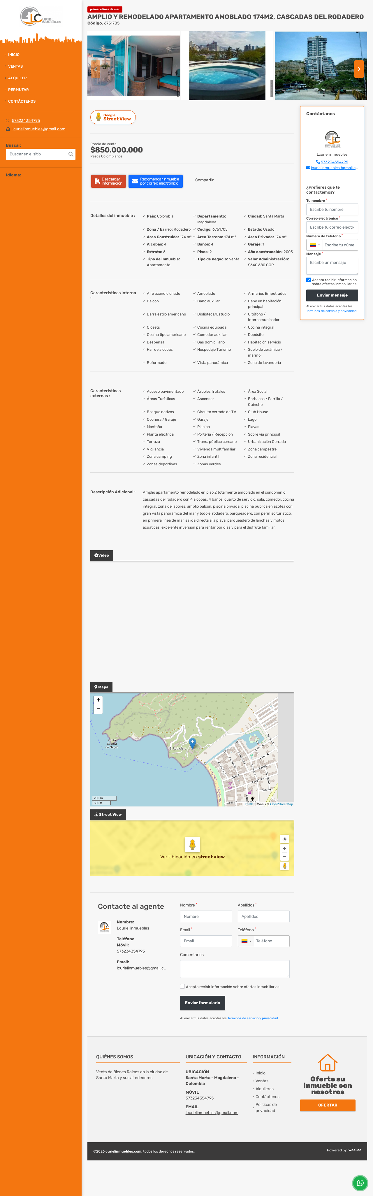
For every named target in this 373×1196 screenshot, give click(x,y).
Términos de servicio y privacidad (253, 1018)
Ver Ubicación (175, 857)
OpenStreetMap (281, 804)
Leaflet (249, 804)
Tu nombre (316, 200)
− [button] (98, 709)
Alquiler (17, 78)
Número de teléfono (324, 236)
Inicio (14, 54)
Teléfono (247, 929)
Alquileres (265, 1088)
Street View (114, 117)
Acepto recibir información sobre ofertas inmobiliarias (232, 987)
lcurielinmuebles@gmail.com (39, 129)
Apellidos (247, 905)
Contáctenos (22, 101)
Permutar (18, 89)
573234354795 (26, 120)
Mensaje (314, 253)
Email (186, 929)
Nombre (188, 905)
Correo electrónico (323, 218)
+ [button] (98, 700)
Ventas (15, 66)
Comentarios (192, 954)
